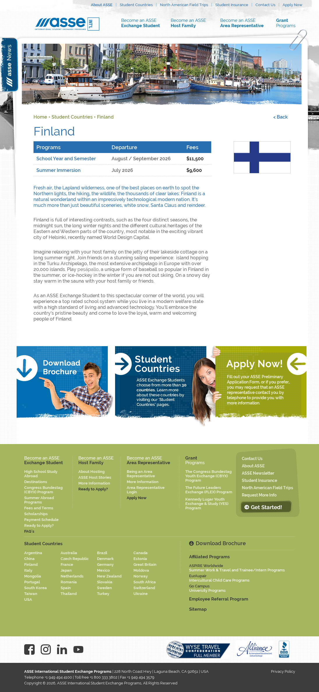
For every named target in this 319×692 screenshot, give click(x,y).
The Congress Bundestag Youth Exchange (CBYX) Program (208, 476)
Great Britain (144, 564)
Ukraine (140, 593)
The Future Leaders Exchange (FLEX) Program (208, 489)
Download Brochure (221, 543)
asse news (9, 64)
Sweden (104, 588)
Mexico (103, 570)
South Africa (144, 582)
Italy (28, 570)
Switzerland (144, 588)
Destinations (35, 482)
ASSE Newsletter (258, 473)
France (67, 564)
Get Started (266, 507)
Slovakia (104, 582)
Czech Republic (75, 559)
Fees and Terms (38, 508)
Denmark (105, 559)
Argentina (33, 553)
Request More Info (259, 495)
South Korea (35, 588)
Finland (105, 117)
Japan (66, 570)
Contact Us (265, 5)
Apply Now (292, 5)
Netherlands (72, 576)
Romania (69, 582)
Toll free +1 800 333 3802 (96, 677)
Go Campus (207, 588)
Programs (289, 23)
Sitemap (198, 609)
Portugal (32, 582)
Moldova (141, 570)
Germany (105, 564)
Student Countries (136, 5)
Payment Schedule (41, 519)
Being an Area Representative (141, 473)
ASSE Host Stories (94, 477)
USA (28, 599)
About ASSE (101, 5)
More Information (94, 483)
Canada (140, 553)
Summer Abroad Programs (39, 500)
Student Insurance (231, 5)
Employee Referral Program (218, 599)
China (29, 559)
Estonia (140, 559)
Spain (66, 588)
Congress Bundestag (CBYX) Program (43, 489)
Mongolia (32, 576)
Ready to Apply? (39, 525)
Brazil (102, 553)
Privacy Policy (283, 671)
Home (40, 117)
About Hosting (91, 471)
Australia (69, 553)
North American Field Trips (184, 5)
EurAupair (219, 578)
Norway (140, 576)
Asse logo (67, 24)
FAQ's (29, 531)
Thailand (69, 593)
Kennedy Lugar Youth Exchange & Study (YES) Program (206, 503)
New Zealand (109, 576)
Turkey (103, 593)
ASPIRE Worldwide (237, 568)
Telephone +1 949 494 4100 (48, 677)
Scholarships (36, 514)
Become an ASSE (142, 23)
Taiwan (30, 593)
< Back (280, 117)
